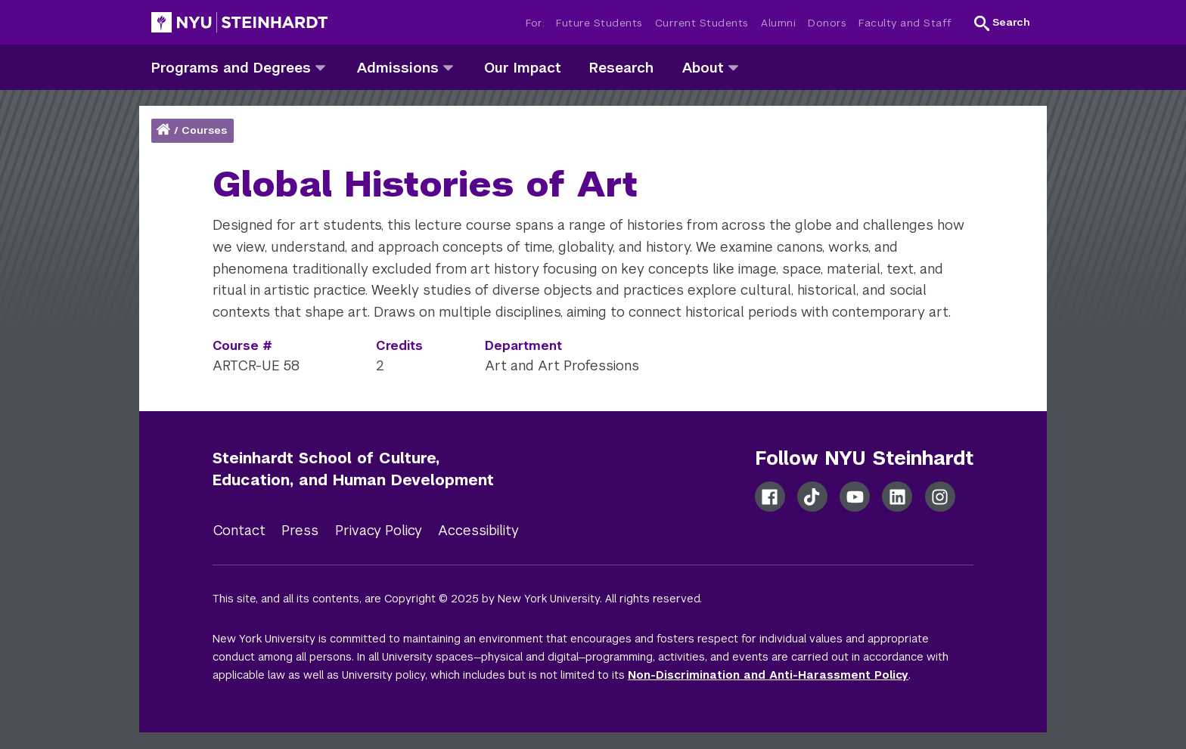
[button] (1002, 22)
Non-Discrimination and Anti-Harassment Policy (768, 675)
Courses (204, 130)
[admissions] (448, 67)
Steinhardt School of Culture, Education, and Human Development (353, 469)
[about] (733, 67)
